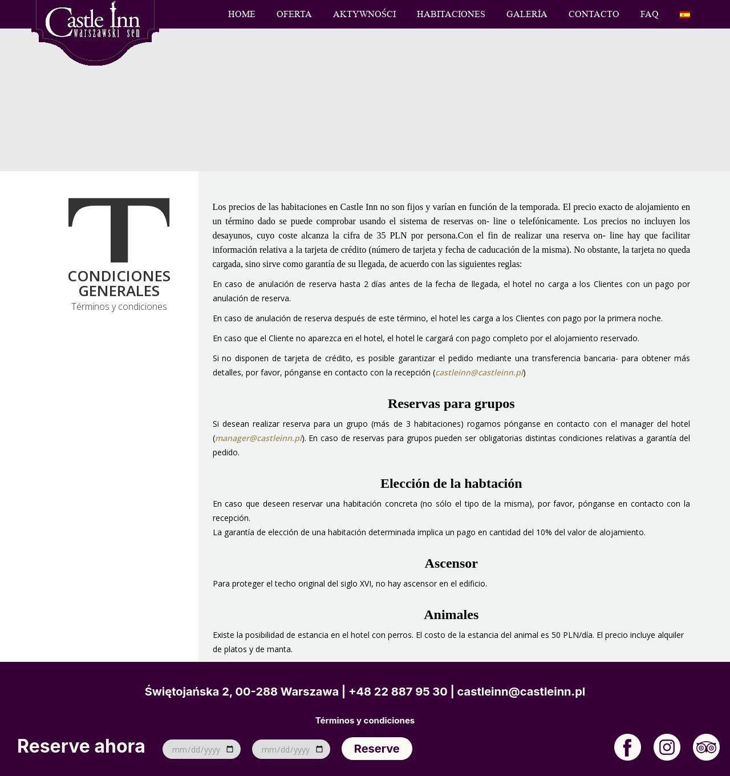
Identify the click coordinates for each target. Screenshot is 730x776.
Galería (527, 14)
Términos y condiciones (365, 721)
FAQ (649, 14)
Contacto (594, 14)
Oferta (294, 14)
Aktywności (364, 14)
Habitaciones (451, 14)
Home (242, 14)
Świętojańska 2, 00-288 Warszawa (242, 691)
